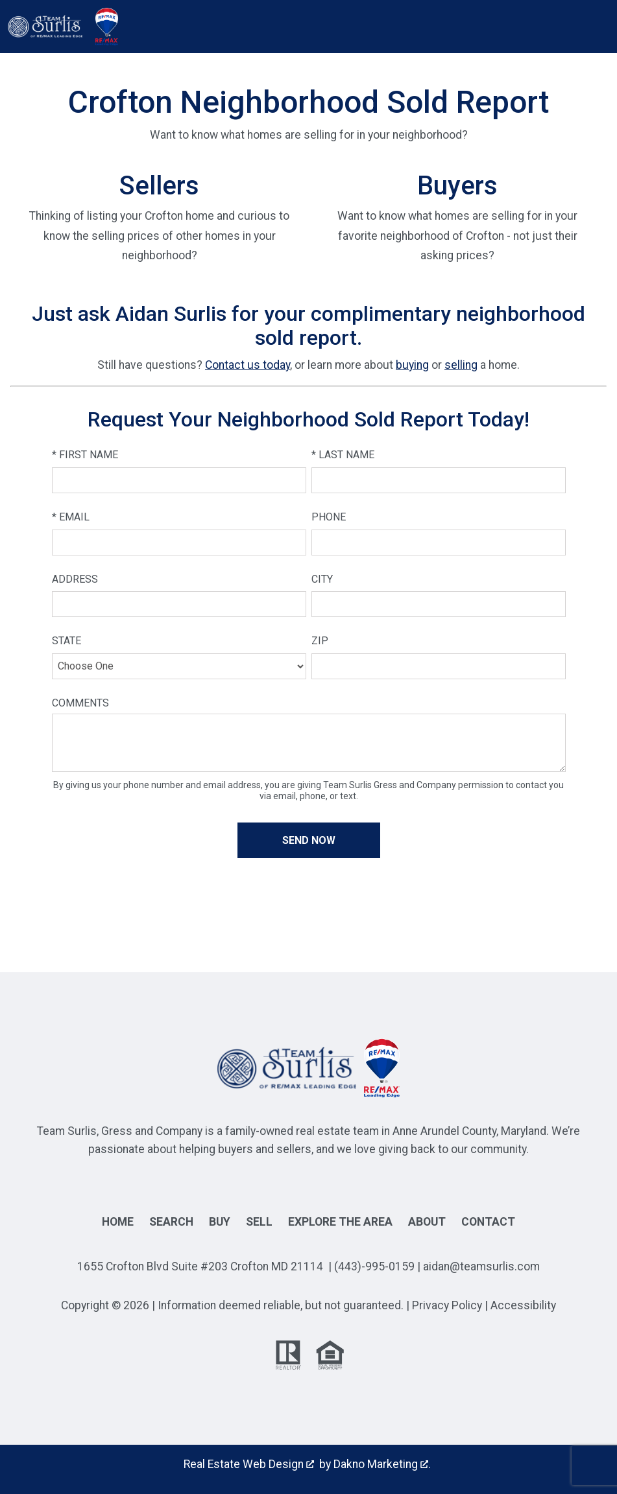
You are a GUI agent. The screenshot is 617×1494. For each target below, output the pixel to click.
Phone (328, 517)
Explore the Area (340, 1221)
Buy (219, 1221)
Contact (488, 1221)
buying (412, 364)
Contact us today (247, 364)
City (322, 579)
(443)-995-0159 (374, 1266)
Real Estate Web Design (249, 1464)
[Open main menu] (137, 26)
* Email (71, 517)
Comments (80, 703)
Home (118, 1221)
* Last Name (342, 455)
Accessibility (523, 1305)
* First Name (85, 455)
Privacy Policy (447, 1305)
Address (75, 579)
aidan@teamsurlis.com (481, 1266)
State (66, 641)
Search (171, 1221)
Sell (259, 1221)
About (427, 1221)
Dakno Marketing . (382, 1464)
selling (461, 364)
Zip (319, 641)
